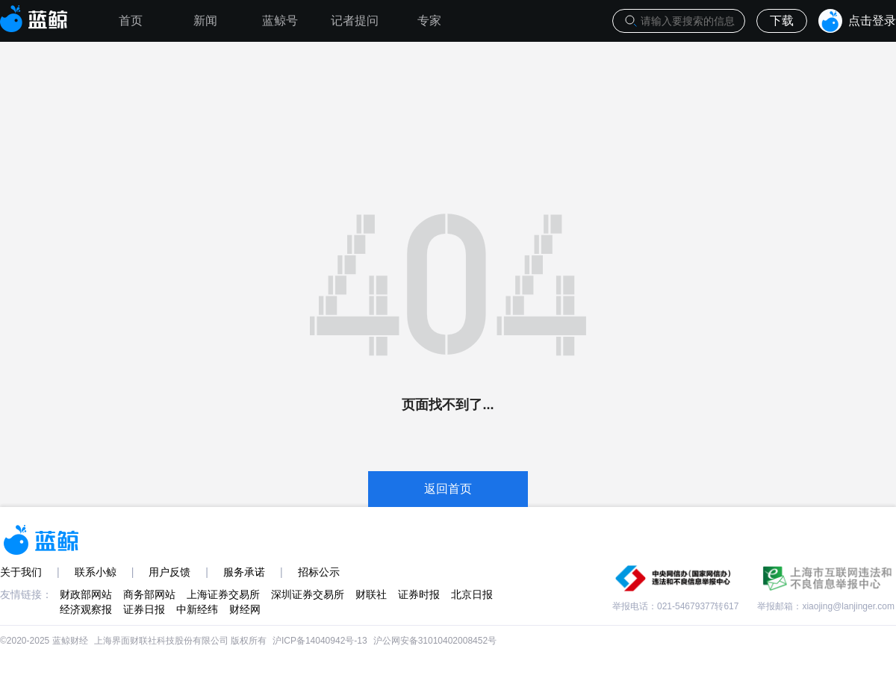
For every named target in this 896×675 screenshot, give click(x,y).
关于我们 (21, 572)
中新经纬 (197, 609)
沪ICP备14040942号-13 (320, 640)
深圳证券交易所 (307, 594)
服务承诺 (244, 572)
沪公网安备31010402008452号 (435, 640)
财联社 (371, 594)
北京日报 (472, 594)
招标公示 (319, 572)
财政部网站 (86, 594)
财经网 (245, 609)
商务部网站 (149, 594)
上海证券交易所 (223, 594)
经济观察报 (86, 609)
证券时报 (419, 594)
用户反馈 (169, 572)
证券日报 (144, 609)
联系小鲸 (95, 572)
